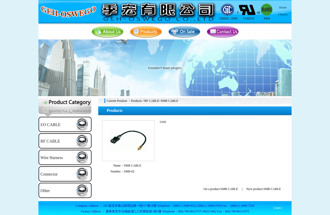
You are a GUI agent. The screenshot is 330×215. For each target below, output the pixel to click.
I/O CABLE (50, 124)
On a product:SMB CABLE (221, 189)
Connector (49, 174)
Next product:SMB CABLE (263, 189)
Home (283, 7)
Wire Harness (51, 157)
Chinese (283, 14)
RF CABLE (50, 141)
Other (45, 190)
